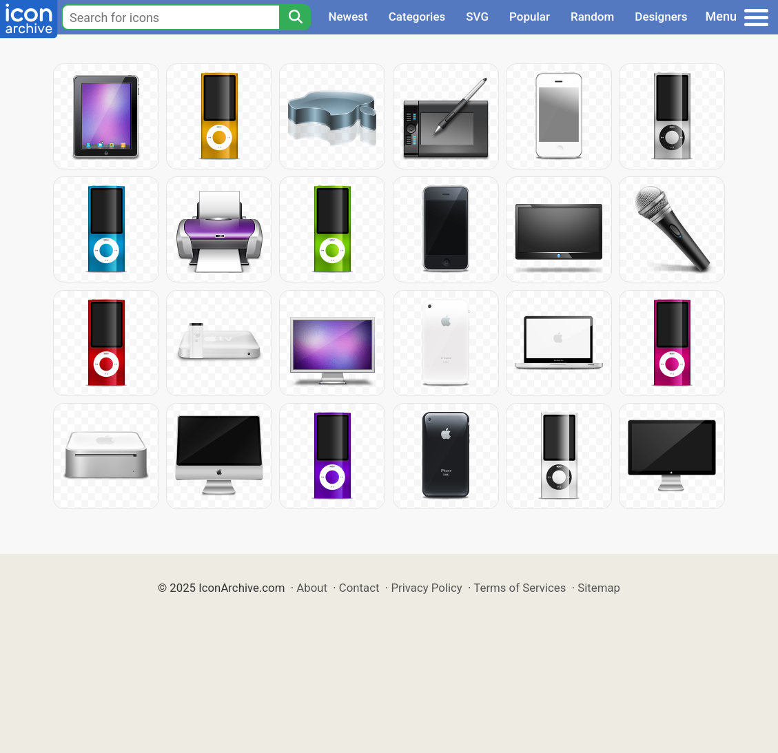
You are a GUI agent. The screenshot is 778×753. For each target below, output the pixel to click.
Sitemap (598, 588)
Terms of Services (519, 588)
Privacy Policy (426, 588)
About (311, 588)
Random (592, 16)
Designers (661, 16)
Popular (529, 16)
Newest (347, 16)
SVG (477, 16)
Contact (359, 588)
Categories (417, 16)
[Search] (295, 17)
